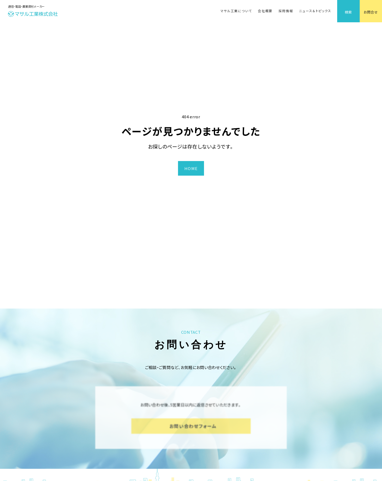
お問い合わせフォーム (193, 426)
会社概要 (265, 10)
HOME (191, 168)
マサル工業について (236, 10)
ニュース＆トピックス (315, 10)
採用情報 (286, 10)
